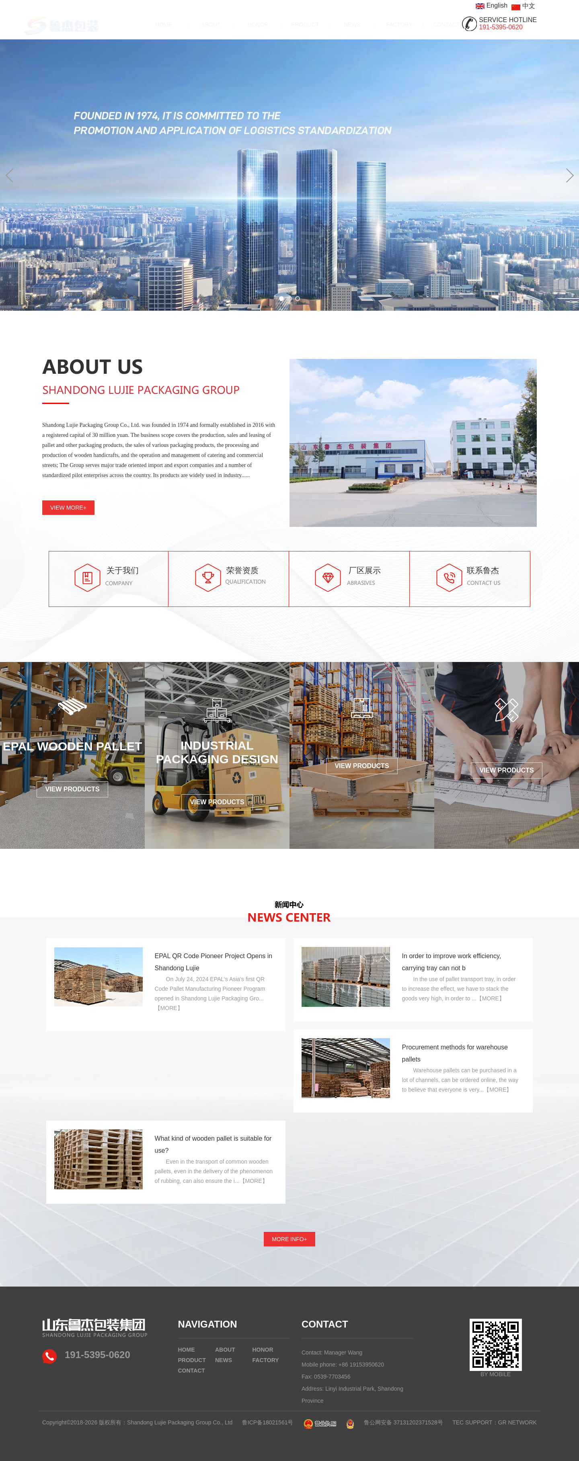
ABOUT (192, 24)
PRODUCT (287, 24)
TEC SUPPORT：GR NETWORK (494, 1422)
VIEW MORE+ (68, 507)
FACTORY (381, 24)
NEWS (333, 24)
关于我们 (123, 570)
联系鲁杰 (483, 570)
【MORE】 (169, 1008)
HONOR (239, 24)
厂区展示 (365, 570)
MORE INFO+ (289, 1239)
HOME (145, 24)
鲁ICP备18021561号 (268, 1422)
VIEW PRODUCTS (72, 789)
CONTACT (428, 24)
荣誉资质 (242, 570)
